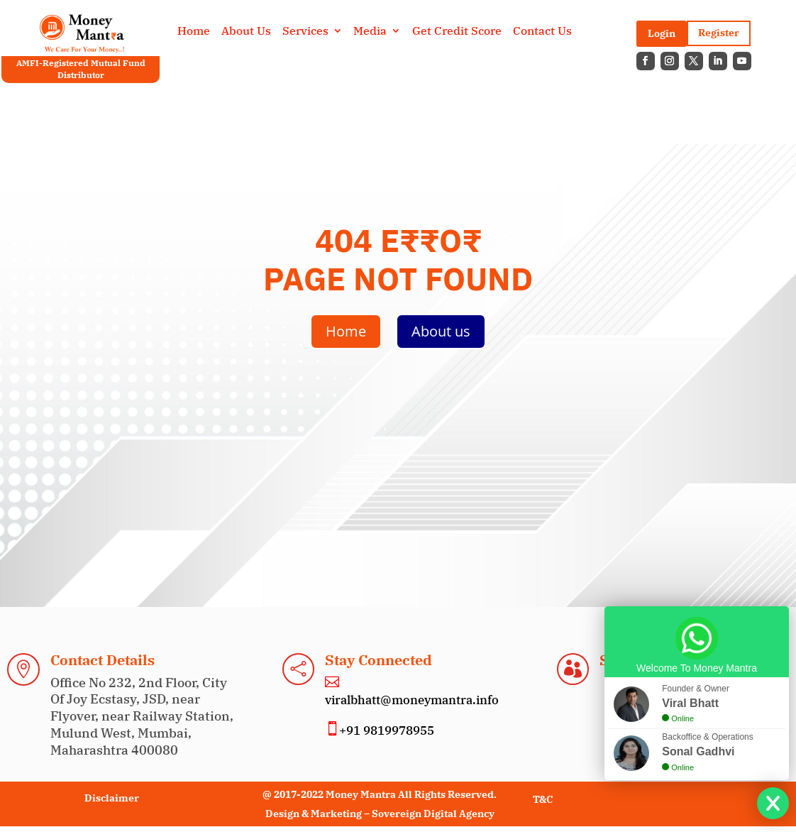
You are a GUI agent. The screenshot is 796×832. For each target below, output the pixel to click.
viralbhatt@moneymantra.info (412, 700)
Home (193, 32)
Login (661, 33)
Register (718, 32)
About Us (246, 32)
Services (305, 32)
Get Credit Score (457, 32)
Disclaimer (111, 798)
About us (440, 331)
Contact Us (542, 32)
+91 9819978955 (386, 730)
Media (370, 32)
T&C (543, 799)
